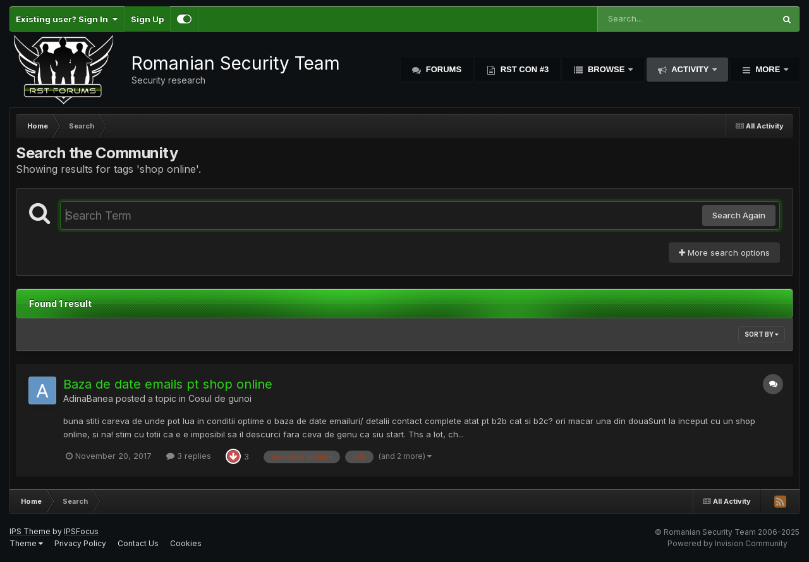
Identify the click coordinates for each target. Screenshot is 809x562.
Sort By (762, 334)
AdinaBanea (88, 398)
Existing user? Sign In (67, 19)
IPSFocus (81, 531)
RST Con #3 (523, 69)
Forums (442, 69)
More (767, 69)
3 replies (188, 456)
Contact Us (138, 543)
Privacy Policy (80, 543)
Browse (606, 69)
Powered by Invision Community (727, 543)
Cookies (186, 543)
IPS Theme (30, 531)
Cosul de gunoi (220, 398)
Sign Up (147, 19)
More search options (724, 252)
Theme (26, 543)
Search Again (738, 215)
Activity (690, 69)
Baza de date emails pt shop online (167, 384)
